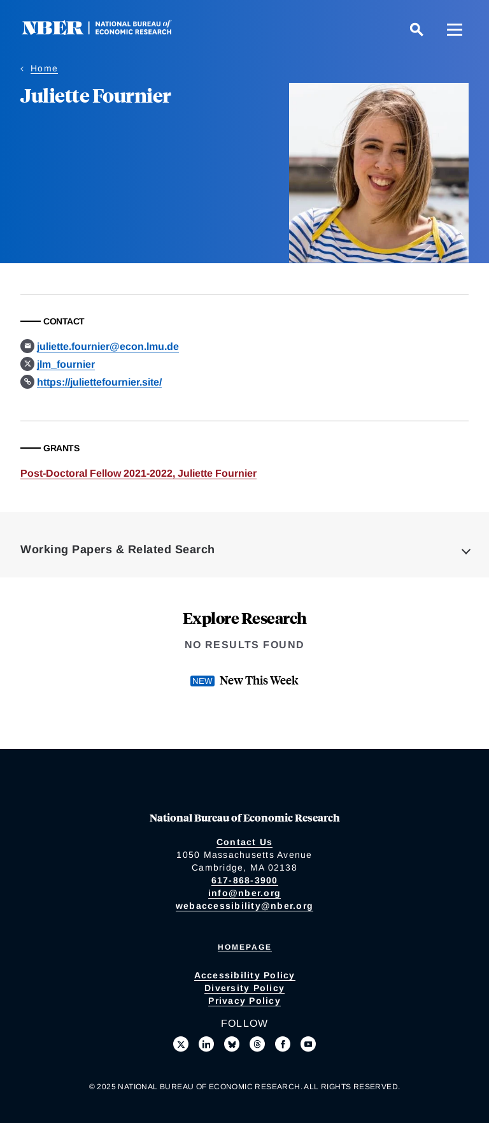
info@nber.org (244, 893)
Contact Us (244, 842)
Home (44, 68)
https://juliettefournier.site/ (99, 382)
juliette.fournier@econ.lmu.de (108, 346)
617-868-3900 (244, 880)
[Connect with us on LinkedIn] (206, 1044)
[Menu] (455, 29)
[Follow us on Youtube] (308, 1044)
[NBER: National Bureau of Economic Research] (107, 31)
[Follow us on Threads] (257, 1044)
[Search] (416, 29)
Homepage (245, 947)
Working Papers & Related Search (117, 549)
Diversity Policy (244, 988)
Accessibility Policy (244, 975)
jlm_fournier (66, 364)
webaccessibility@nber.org (244, 906)
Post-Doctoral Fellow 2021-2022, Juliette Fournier (138, 473)
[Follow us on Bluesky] (231, 1044)
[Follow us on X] (180, 1044)
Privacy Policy (244, 1001)
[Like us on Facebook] (282, 1044)
